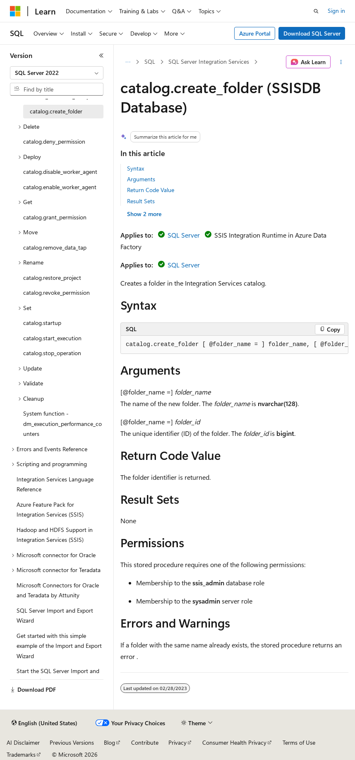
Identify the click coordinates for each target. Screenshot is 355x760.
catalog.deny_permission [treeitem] (54, 141)
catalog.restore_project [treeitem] (52, 277)
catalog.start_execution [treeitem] (52, 338)
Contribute (144, 742)
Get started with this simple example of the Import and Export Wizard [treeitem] (59, 646)
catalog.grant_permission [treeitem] (54, 217)
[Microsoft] (15, 11)
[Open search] (316, 11)
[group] (234, 345)
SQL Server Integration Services (208, 61)
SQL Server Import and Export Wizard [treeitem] (55, 615)
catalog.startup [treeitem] (42, 323)
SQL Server (184, 235)
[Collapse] (101, 55)
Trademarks (21, 754)
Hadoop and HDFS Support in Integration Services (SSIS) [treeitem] (55, 535)
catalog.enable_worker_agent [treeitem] (59, 187)
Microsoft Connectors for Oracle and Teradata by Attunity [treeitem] (58, 590)
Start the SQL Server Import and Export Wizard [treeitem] (58, 676)
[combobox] (56, 72)
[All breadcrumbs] (127, 62)
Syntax (135, 168)
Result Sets (141, 201)
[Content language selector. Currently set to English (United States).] (44, 723)
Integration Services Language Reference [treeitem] (55, 484)
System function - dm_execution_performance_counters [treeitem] (62, 423)
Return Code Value (150, 190)
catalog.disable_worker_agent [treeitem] (60, 172)
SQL (149, 61)
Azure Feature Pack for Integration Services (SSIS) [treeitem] (50, 509)
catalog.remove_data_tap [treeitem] (54, 247)
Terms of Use (299, 742)
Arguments (141, 179)
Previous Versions (72, 742)
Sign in (336, 10)
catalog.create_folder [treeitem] (56, 111)
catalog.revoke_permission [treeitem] (56, 292)
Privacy (177, 742)
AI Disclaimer (23, 742)
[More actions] (341, 62)
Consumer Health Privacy (234, 742)
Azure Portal (255, 33)
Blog (109, 742)
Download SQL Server (312, 33)
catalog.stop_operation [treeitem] (52, 353)
